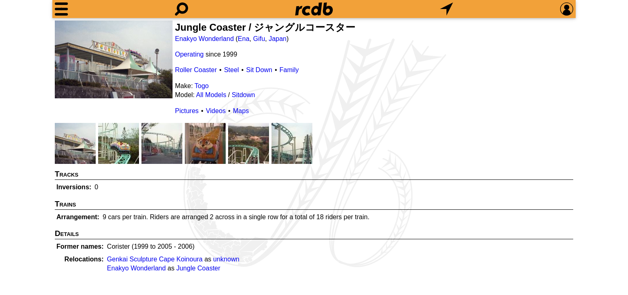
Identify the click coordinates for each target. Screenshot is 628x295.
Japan (278, 38)
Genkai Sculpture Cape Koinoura (155, 259)
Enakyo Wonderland (204, 38)
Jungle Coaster (198, 268)
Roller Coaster (196, 69)
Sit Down (259, 69)
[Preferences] (566, 9)
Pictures (187, 110)
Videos (216, 110)
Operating (189, 54)
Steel (231, 69)
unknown (226, 259)
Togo (202, 85)
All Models (211, 94)
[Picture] (114, 59)
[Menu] (61, 9)
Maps (241, 110)
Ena (243, 38)
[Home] (314, 9)
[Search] (181, 9)
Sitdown (243, 94)
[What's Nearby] (446, 9)
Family (289, 69)
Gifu (259, 38)
